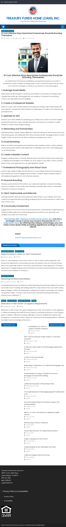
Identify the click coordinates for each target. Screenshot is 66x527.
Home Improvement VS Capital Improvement (41, 431)
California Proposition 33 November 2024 (39, 384)
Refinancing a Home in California (36, 423)
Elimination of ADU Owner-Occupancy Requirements (24, 303)
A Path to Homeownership (33, 357)
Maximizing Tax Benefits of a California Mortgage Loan (44, 365)
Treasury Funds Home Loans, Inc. (33, 18)
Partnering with (27, 219)
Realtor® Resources (7, 31)
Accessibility (8, 501)
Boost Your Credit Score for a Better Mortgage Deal (57, 325)
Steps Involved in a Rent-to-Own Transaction (21, 254)
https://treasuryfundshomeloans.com (28, 238)
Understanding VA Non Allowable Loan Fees (40, 447)
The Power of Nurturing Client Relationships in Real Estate (10, 325)
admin (20, 38)
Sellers (34, 301)
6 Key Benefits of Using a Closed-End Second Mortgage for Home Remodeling (40, 374)
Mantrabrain (41, 525)
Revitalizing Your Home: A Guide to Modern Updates (38, 327)
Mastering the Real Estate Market (15, 279)
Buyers (4, 301)
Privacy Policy (9, 497)
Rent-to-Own (19, 251)
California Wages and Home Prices (37, 455)
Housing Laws (12, 301)
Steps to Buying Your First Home (36, 439)
